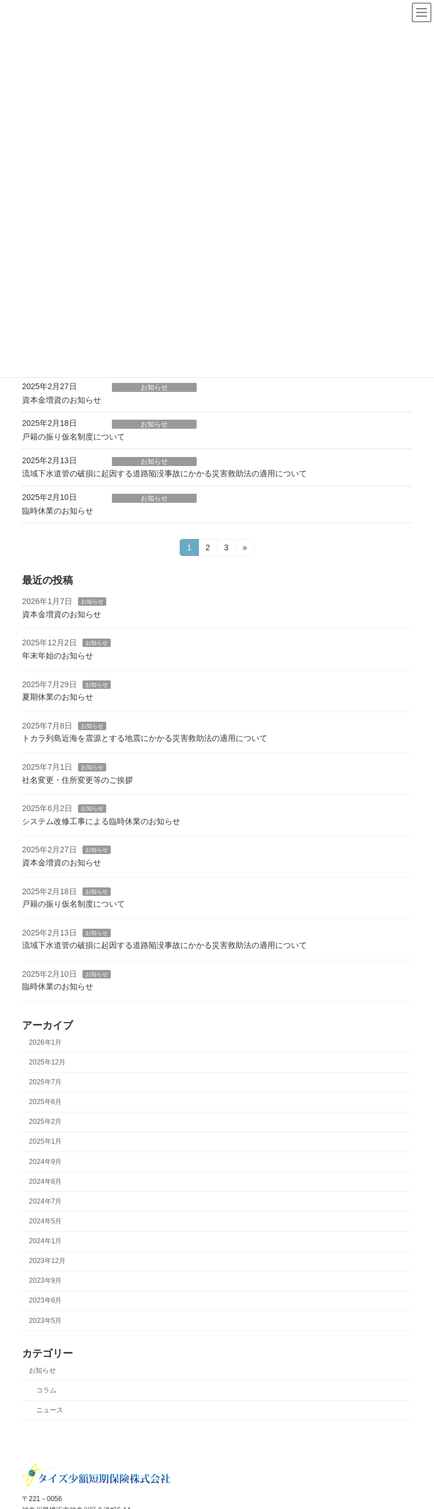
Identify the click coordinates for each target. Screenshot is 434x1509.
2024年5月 (45, 1221)
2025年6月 (45, 1102)
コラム (46, 1390)
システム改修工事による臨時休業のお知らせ (101, 820)
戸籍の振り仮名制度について (73, 436)
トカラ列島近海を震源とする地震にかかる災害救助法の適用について (144, 738)
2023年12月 (47, 1261)
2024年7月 (45, 1201)
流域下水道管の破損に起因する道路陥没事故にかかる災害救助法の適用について (164, 473)
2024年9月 (45, 1161)
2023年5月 (45, 1320)
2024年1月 (45, 1241)
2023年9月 (45, 1280)
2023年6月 (45, 1300)
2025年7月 (45, 1082)
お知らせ (154, 387)
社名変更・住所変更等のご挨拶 (77, 779)
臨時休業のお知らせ (57, 510)
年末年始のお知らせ (57, 655)
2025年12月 (47, 1062)
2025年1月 (45, 1141)
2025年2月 (45, 1122)
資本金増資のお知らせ (61, 399)
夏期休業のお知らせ (57, 696)
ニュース (49, 1410)
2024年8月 (45, 1181)
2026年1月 (45, 1042)
